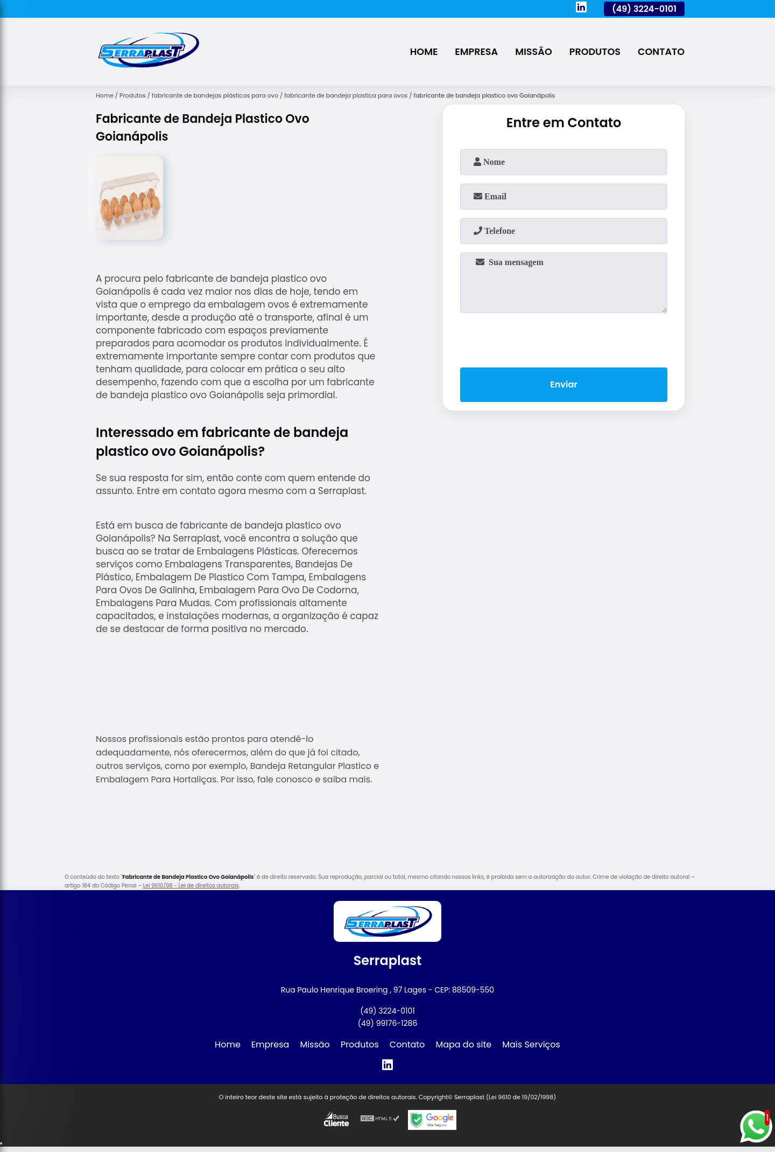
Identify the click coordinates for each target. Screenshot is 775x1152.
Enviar (563, 384)
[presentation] (564, 338)
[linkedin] (581, 9)
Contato (661, 51)
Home (424, 51)
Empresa (476, 51)
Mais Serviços (531, 1044)
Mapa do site (463, 1044)
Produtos (595, 51)
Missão (533, 51)
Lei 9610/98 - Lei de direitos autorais (191, 886)
